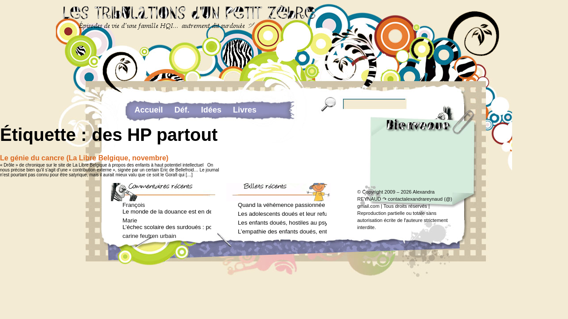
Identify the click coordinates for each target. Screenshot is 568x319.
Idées (211, 109)
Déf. (181, 109)
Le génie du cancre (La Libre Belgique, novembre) (84, 158)
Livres (244, 109)
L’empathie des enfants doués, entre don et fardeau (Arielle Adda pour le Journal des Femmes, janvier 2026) (282, 231)
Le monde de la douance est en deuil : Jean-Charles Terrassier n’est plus (166, 211)
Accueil (148, 109)
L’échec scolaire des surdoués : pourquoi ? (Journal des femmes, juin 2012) (166, 227)
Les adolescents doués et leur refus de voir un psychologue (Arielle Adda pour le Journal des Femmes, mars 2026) (282, 213)
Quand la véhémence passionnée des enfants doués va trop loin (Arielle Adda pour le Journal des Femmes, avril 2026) (282, 205)
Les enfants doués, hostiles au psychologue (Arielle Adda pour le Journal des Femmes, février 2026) (282, 222)
